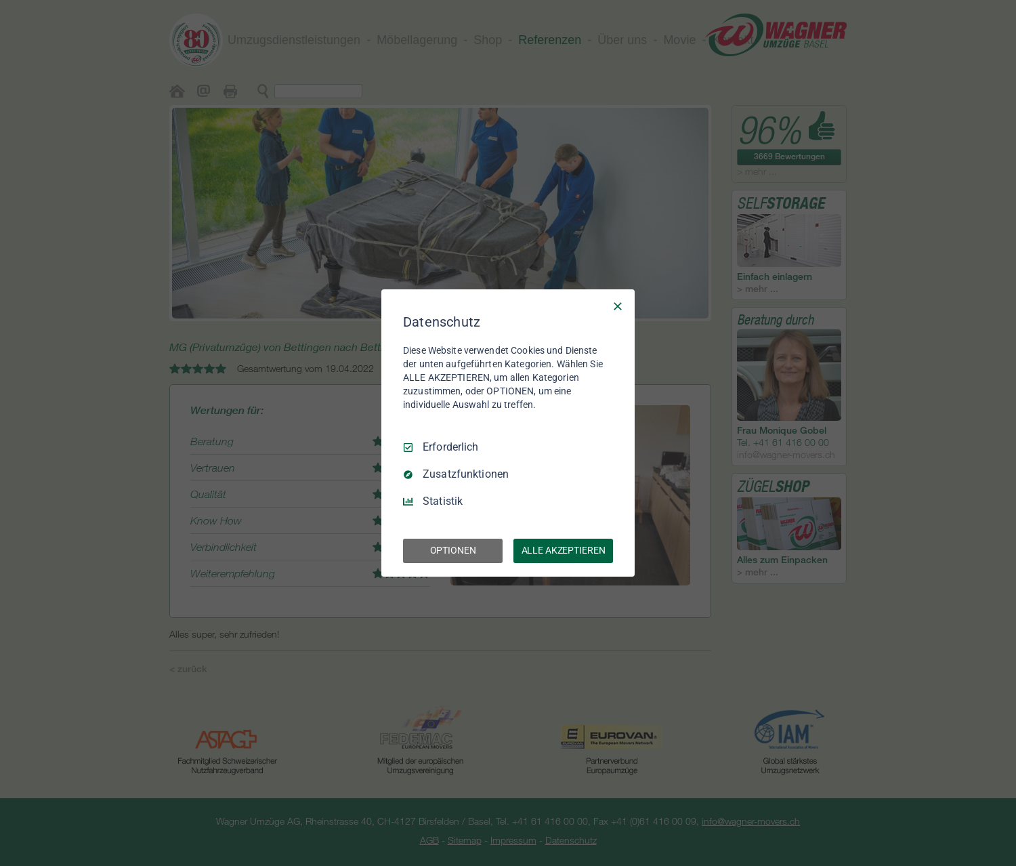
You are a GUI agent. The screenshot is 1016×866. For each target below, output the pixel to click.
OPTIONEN (453, 550)
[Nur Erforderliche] (618, 306)
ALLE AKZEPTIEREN (564, 550)
